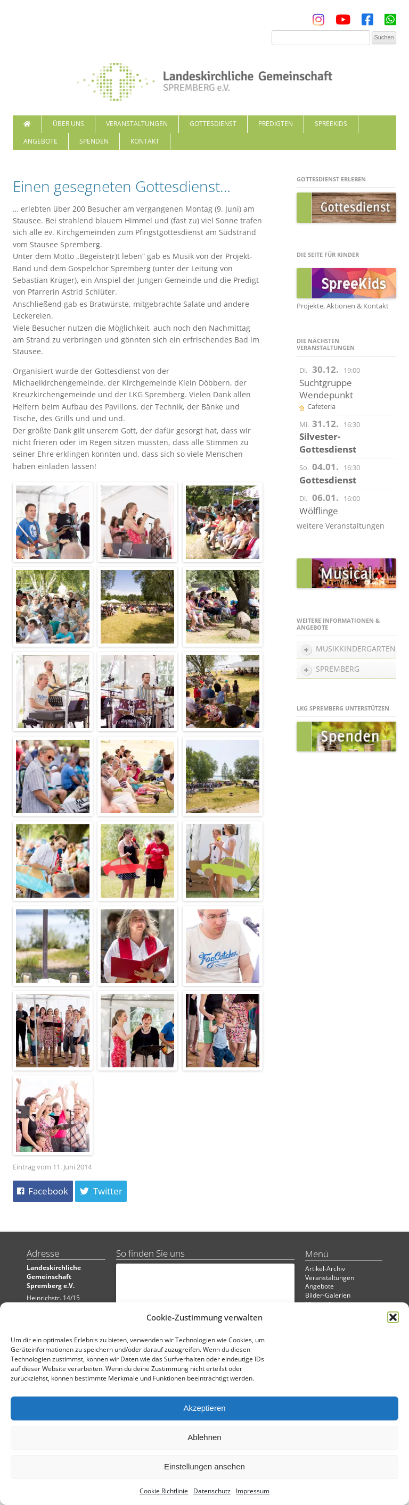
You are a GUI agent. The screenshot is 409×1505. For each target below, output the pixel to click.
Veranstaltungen (137, 123)
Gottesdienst (213, 123)
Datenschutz (212, 1490)
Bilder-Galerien (327, 1295)
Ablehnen (204, 1437)
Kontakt (144, 141)
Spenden (94, 141)
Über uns (68, 123)
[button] (393, 1317)
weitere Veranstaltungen (341, 526)
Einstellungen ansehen (204, 1466)
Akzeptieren (204, 1407)
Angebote (40, 141)
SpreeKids (331, 123)
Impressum (252, 1490)
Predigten (275, 123)
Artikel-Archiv (325, 1268)
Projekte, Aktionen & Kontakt (343, 306)
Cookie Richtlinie (164, 1490)
